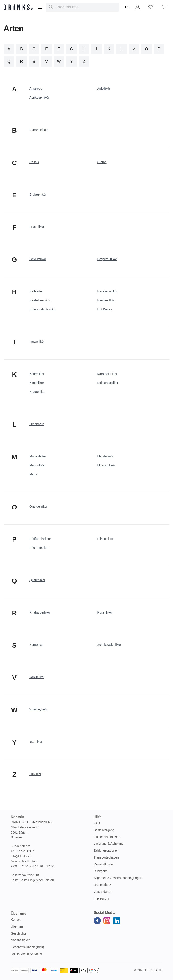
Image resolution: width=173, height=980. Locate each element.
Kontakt (16, 919)
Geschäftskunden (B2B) (27, 947)
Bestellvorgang (104, 830)
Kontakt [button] (17, 817)
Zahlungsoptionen (106, 850)
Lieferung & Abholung (109, 843)
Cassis (34, 162)
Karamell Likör (107, 374)
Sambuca (36, 644)
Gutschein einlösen (107, 837)
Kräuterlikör (37, 391)
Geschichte (18, 933)
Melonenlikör (106, 465)
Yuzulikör (35, 741)
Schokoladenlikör (109, 644)
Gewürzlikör (37, 259)
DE (127, 7)
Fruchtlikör (36, 227)
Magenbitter (37, 456)
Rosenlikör (104, 612)
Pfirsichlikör (105, 539)
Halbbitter (36, 291)
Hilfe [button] (98, 817)
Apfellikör (103, 88)
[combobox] (82, 7)
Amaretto (35, 88)
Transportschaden (106, 857)
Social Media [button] (104, 912)
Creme (102, 162)
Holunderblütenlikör (42, 309)
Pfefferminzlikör (40, 539)
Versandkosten (104, 864)
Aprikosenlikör (39, 97)
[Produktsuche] (50, 7)
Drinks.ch (153, 970)
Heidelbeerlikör (39, 300)
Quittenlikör (37, 580)
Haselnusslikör (107, 291)
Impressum (101, 898)
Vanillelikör (36, 677)
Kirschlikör (36, 383)
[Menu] (39, 7)
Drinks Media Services (26, 954)
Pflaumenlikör (38, 548)
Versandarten (103, 892)
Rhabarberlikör (39, 612)
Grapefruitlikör (107, 259)
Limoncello (36, 424)
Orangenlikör (38, 506)
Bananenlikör (38, 130)
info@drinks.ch (21, 856)
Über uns (17, 926)
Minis (33, 474)
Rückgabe (101, 871)
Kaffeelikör (36, 374)
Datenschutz (102, 885)
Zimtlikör (35, 774)
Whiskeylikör (38, 709)
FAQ (97, 823)
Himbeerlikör (106, 300)
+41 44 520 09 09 (23, 851)
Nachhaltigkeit (20, 940)
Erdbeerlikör (37, 194)
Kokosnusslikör (107, 383)
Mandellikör (105, 456)
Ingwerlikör (37, 341)
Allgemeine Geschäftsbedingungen (118, 878)
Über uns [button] (18, 913)
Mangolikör (37, 465)
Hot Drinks (104, 309)
